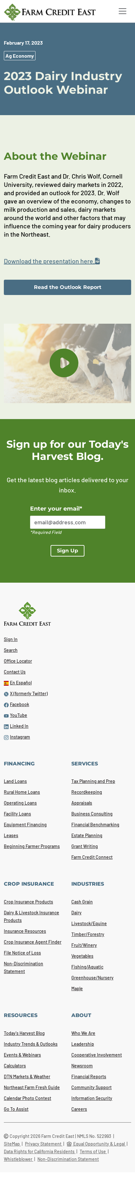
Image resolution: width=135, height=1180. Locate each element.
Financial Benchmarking (95, 824)
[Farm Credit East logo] (55, 12)
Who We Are (83, 1033)
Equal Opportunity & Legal (96, 1144)
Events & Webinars (22, 1055)
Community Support (91, 1087)
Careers (79, 1109)
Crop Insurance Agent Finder (32, 942)
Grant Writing (84, 846)
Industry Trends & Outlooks (31, 1044)
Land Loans (15, 781)
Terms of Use (93, 1151)
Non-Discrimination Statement (68, 1159)
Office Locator (18, 661)
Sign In (11, 639)
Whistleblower (18, 1159)
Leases (11, 835)
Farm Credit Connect (92, 857)
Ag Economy (19, 56)
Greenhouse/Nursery (92, 977)
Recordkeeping (86, 792)
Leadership (82, 1044)
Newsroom (82, 1065)
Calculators (15, 1065)
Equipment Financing (25, 824)
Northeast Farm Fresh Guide (32, 1087)
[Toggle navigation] (122, 11)
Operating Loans (20, 803)
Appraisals (81, 803)
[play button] (64, 363)
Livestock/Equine (89, 923)
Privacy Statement (43, 1144)
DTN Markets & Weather (27, 1076)
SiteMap (12, 1144)
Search (11, 650)
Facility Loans (17, 813)
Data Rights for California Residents (39, 1151)
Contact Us (15, 672)
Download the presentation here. (52, 261)
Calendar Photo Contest (27, 1098)
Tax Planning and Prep (93, 781)
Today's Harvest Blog (24, 1033)
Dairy (76, 912)
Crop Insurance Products (28, 901)
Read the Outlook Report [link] (67, 287)
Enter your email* (56, 508)
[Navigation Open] (122, 11)
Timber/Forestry (87, 934)
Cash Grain (82, 901)
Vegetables (82, 956)
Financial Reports (88, 1076)
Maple (77, 988)
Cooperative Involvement (96, 1055)
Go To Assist (16, 1109)
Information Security (91, 1098)
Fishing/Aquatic (87, 967)
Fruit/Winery (84, 945)
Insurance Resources (25, 931)
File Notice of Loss (22, 952)
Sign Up (67, 551)
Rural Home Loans (22, 792)
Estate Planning (86, 835)
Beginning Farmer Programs (32, 846)
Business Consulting (92, 813)
